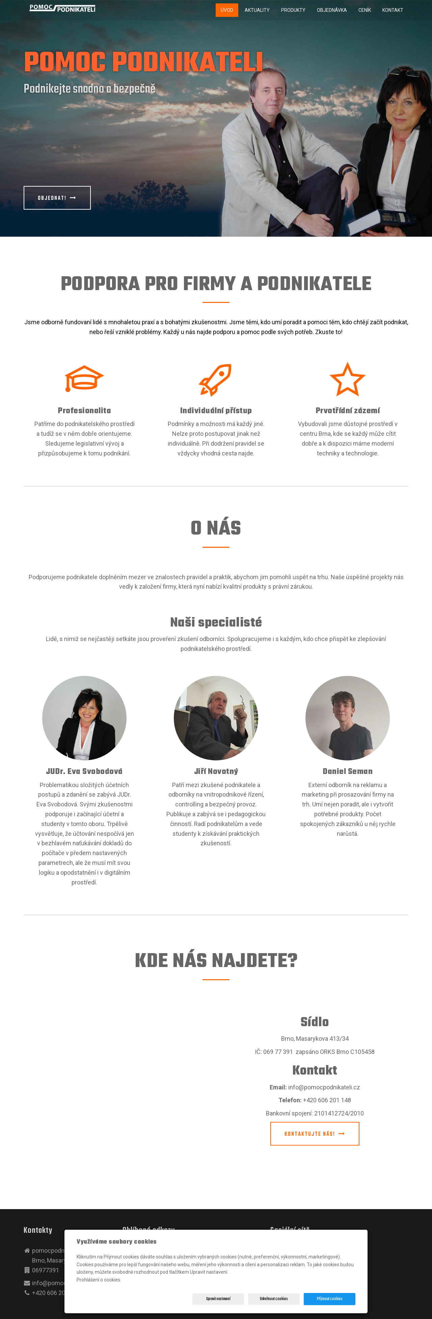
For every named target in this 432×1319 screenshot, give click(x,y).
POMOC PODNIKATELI (143, 64)
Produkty (293, 10)
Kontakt (392, 10)
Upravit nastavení (218, 1299)
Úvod (227, 10)
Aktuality (257, 10)
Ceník (364, 10)
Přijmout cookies (330, 1299)
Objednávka (332, 10)
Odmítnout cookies (274, 1299)
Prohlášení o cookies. (99, 1279)
